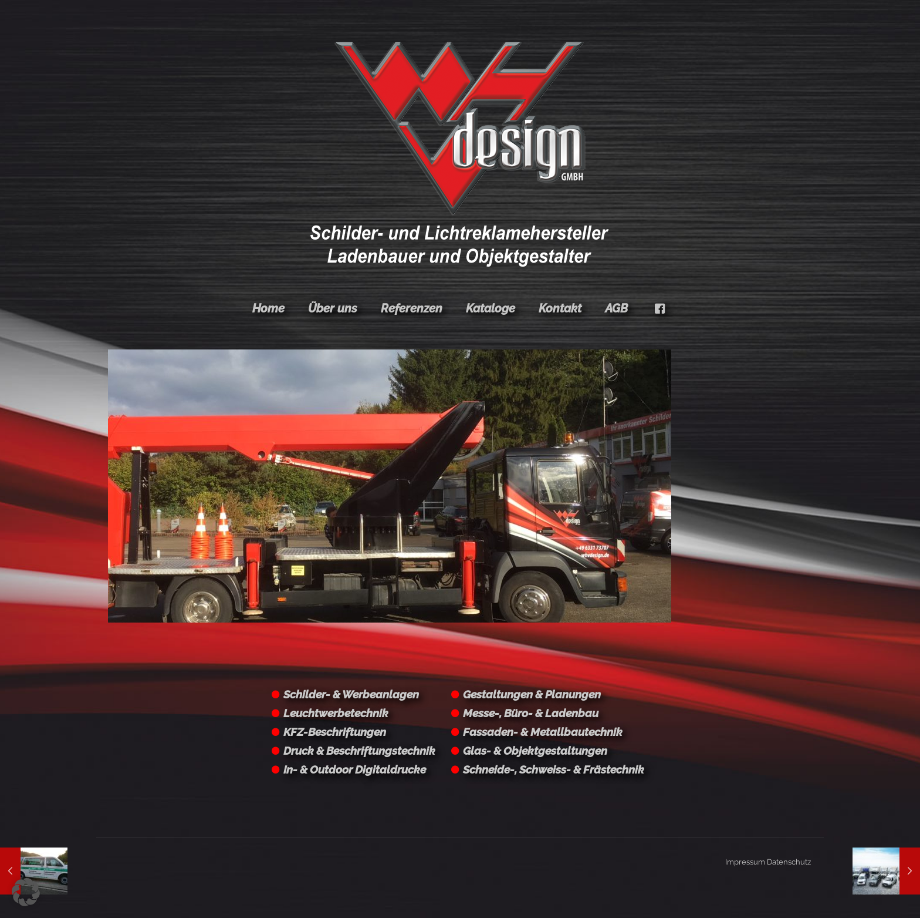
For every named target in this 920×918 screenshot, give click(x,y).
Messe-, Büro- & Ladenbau (530, 713)
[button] (26, 892)
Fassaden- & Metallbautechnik (543, 731)
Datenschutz (789, 862)
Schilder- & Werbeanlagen (351, 694)
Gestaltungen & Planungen (532, 694)
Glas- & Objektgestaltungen (535, 750)
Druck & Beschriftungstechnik (359, 750)
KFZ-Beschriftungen (334, 731)
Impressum (745, 862)
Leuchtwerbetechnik (335, 713)
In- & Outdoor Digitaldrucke (354, 769)
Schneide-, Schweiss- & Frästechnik (553, 769)
